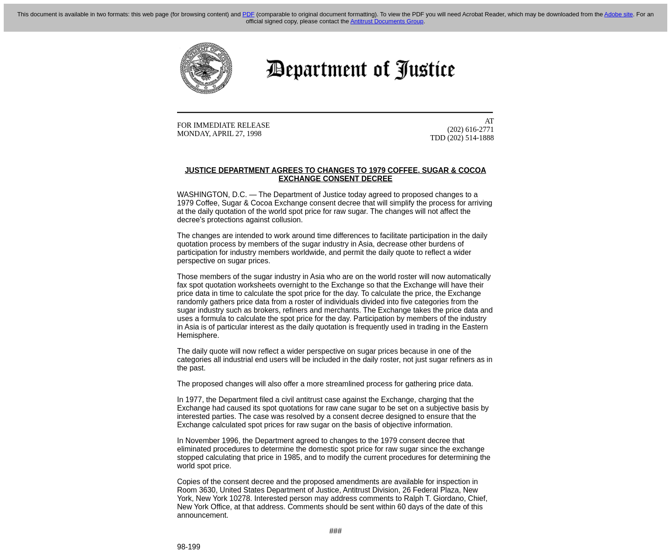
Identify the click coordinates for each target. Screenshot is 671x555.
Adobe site (618, 14)
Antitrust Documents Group (387, 21)
